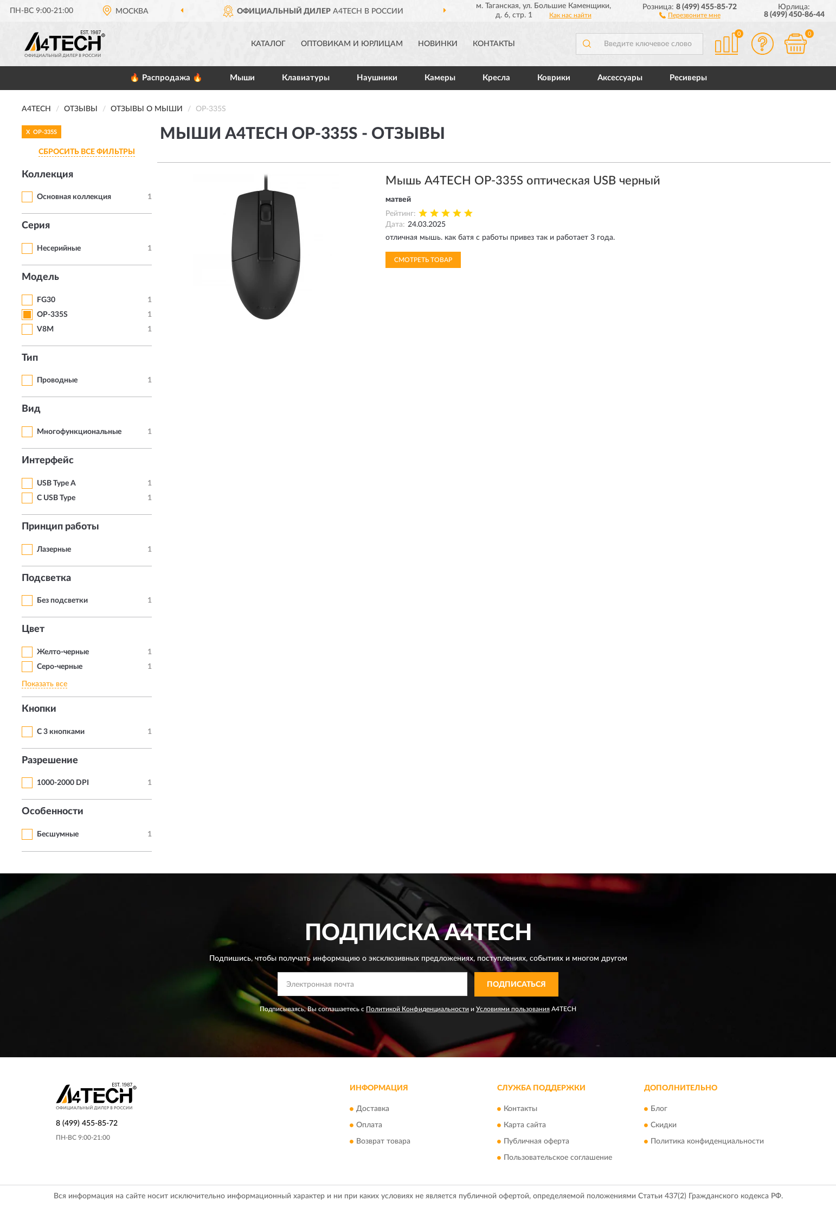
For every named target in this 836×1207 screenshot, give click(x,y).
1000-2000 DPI (63, 783)
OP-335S (52, 314)
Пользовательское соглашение (558, 1158)
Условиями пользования (513, 1009)
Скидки (664, 1125)
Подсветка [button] (46, 578)
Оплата (369, 1125)
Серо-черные (59, 666)
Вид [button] (31, 409)
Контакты (494, 44)
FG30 (46, 300)
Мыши (242, 78)
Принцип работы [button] (60, 527)
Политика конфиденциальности (707, 1142)
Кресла (496, 78)
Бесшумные (58, 834)
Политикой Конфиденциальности (417, 1009)
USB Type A (56, 483)
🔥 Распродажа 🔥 (166, 78)
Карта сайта (525, 1125)
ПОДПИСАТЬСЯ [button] (516, 984)
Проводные (57, 380)
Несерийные (59, 248)
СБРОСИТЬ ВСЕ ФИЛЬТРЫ (86, 152)
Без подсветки (62, 600)
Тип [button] (30, 358)
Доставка (372, 1109)
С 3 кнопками (61, 732)
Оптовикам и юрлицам (352, 44)
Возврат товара (383, 1142)
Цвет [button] (33, 629)
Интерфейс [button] (48, 460)
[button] (690, 14)
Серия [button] (36, 226)
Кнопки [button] (39, 709)
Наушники (377, 78)
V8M (45, 329)
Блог (659, 1109)
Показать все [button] (44, 684)
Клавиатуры (306, 78)
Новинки (438, 44)
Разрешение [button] (50, 760)
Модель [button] (40, 277)
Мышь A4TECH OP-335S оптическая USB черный (522, 181)
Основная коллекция (74, 197)
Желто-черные (63, 652)
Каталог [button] (268, 44)
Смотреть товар (423, 260)
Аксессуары (619, 78)
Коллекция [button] (47, 175)
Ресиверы (688, 78)
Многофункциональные (79, 432)
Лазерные (54, 549)
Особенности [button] (52, 811)
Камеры (440, 78)
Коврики (553, 78)
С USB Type (56, 498)
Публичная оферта (536, 1142)
